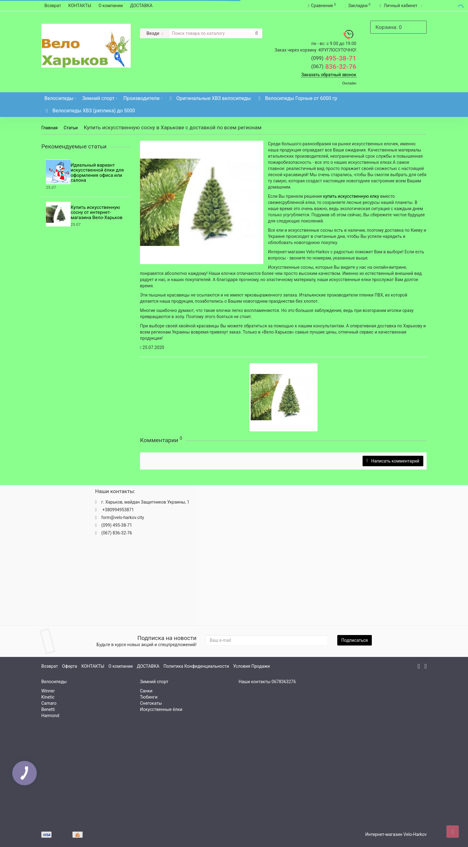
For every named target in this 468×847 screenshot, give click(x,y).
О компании (111, 5)
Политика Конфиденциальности (196, 666)
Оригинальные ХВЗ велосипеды (209, 98)
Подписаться (354, 640)
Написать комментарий (393, 461)
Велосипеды (60, 96)
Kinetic (48, 697)
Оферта (69, 666)
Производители (142, 96)
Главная (49, 127)
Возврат (52, 5)
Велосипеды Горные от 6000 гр (297, 98)
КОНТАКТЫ (79, 5)
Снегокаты (151, 703)
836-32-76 (333, 66)
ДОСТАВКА (141, 5)
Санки (146, 690)
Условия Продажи (251, 666)
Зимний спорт (99, 96)
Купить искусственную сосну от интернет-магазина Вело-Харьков (96, 212)
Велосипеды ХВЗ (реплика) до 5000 (89, 111)
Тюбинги (149, 697)
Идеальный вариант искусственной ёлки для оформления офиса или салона (97, 172)
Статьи (71, 127)
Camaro (48, 703)
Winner (48, 690)
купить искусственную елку (351, 196)
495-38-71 (333, 58)
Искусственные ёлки (161, 709)
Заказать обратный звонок (328, 74)
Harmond (50, 715)
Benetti (48, 709)
